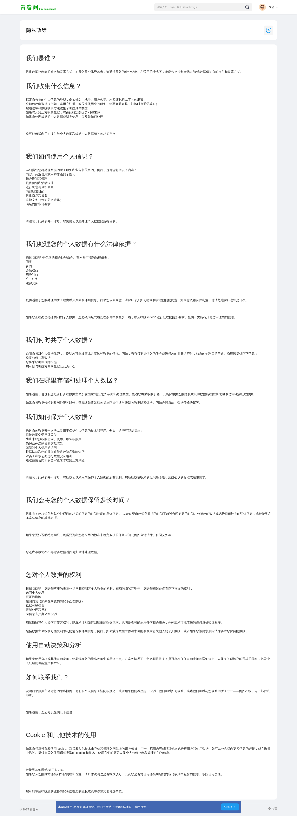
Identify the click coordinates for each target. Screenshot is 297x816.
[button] (203, 7)
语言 (272, 808)
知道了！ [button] (230, 807)
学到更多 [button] (141, 807)
